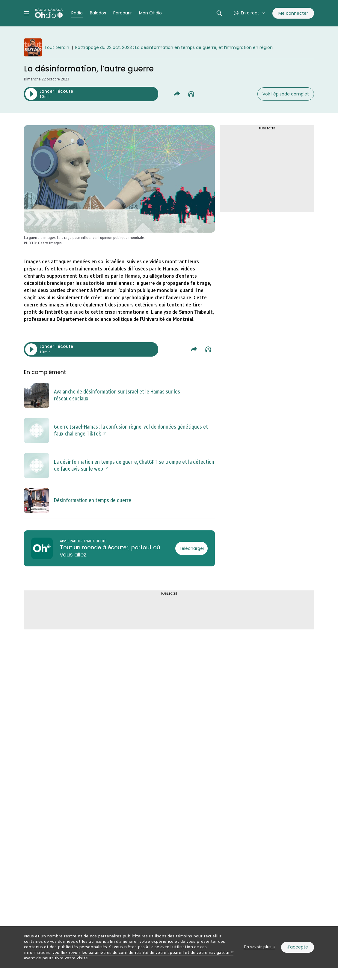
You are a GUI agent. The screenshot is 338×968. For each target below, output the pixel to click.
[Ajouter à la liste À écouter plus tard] (191, 94)
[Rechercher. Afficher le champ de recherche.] (219, 13)
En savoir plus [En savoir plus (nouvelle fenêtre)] (259, 946)
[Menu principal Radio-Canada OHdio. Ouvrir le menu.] (26, 13)
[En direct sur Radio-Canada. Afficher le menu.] (249, 13)
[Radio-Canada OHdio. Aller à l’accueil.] (49, 13)
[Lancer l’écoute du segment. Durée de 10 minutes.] (91, 94)
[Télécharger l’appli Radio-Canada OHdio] (191, 548)
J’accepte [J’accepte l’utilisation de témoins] (297, 947)
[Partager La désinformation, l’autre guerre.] (176, 94)
